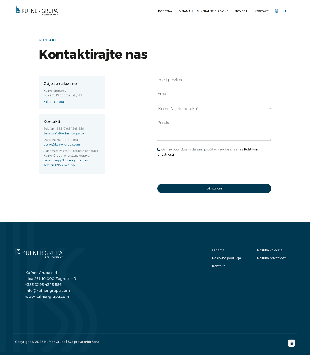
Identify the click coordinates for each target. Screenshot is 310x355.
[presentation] (187, 170)
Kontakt (262, 11)
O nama (184, 11)
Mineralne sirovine (213, 11)
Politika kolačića (270, 250)
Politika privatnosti (271, 258)
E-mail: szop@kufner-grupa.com (65, 160)
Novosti (241, 11)
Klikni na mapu (53, 102)
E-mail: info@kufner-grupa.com (65, 133)
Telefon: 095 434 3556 (59, 165)
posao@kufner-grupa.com (61, 144)
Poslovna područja (226, 258)
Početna (165, 11)
